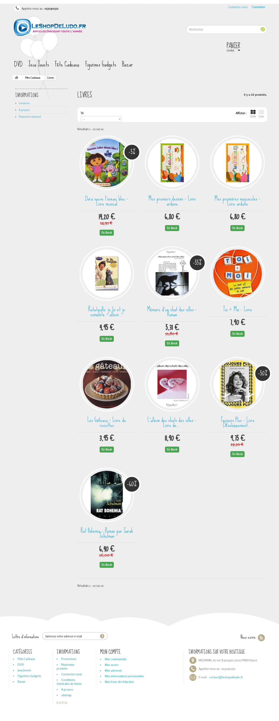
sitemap (66, 695)
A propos (24, 110)
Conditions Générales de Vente (69, 681)
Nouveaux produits (65, 666)
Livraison (24, 103)
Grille (253, 114)
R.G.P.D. (62, 702)
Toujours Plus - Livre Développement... (238, 421)
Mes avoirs (112, 665)
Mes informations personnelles (124, 676)
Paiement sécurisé (29, 116)
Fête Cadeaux (67, 64)
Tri (82, 113)
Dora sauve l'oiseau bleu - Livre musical (106, 200)
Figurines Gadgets (100, 64)
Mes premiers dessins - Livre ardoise (172, 200)
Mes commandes (115, 659)
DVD (18, 64)
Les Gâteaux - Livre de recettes (106, 421)
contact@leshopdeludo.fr (226, 677)
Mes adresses (113, 670)
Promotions (68, 659)
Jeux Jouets (39, 64)
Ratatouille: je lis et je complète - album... (106, 311)
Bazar (127, 64)
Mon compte (110, 652)
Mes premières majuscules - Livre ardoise (237, 200)
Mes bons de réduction (119, 682)
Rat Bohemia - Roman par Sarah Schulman (107, 532)
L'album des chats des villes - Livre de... (172, 421)
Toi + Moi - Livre (237, 309)
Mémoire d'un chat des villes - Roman (172, 311)
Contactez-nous (238, 7)
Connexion (258, 7)
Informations (26, 95)
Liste (261, 114)
